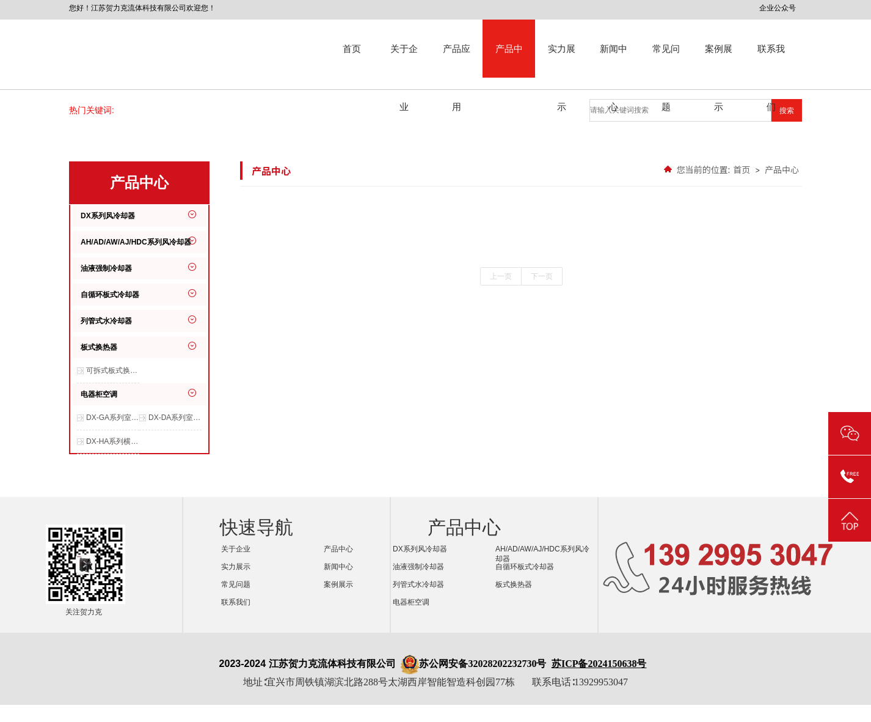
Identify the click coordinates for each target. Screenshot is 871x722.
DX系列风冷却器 (108, 216)
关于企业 (404, 60)
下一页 (542, 276)
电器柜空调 (99, 394)
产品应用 (456, 60)
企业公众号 (777, 8)
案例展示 (718, 60)
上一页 (501, 276)
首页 (352, 48)
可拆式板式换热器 (112, 370)
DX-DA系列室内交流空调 (175, 417)
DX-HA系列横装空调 (112, 441)
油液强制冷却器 (106, 268)
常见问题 (666, 60)
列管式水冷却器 (106, 321)
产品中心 (509, 60)
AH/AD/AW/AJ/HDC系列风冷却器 (136, 242)
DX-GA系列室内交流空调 (112, 417)
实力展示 (561, 60)
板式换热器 (99, 347)
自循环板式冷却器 (110, 294)
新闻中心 (613, 60)
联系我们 (771, 60)
